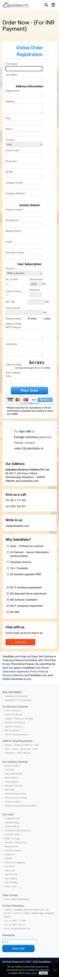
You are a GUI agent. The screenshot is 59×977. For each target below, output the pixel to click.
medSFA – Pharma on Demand (19, 718)
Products (11, 268)
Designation (12, 220)
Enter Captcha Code (13, 374)
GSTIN (9, 172)
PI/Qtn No (35, 290)
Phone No (11, 161)
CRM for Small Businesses (16, 734)
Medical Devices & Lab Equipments (21, 805)
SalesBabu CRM (15, 5)
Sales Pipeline (11, 878)
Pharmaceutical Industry (16, 797)
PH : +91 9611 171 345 (15, 920)
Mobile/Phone (13, 231)
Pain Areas (9, 866)
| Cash (34, 748)
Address (10, 101)
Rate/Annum (36, 279)
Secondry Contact (15, 252)
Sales (36, 744)
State (9, 129)
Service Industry (12, 765)
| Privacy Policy (19, 842)
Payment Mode (13, 318)
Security (8, 842)
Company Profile (12, 818)
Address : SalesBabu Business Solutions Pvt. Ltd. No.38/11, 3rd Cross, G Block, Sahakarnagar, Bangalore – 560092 (30, 913)
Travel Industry (11, 781)
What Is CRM (10, 886)
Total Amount (13, 308)
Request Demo (11, 846)
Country (10, 139)
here (40, 368)
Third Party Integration (15, 862)
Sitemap (8, 858)
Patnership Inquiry (13, 850)
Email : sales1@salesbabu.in (17, 899)
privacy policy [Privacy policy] (31, 973)
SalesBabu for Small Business (18, 700)
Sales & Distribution (14, 773)
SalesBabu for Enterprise (16, 696)
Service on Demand (14, 714)
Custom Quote (13, 291)
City (8, 118)
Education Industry (13, 785)
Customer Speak (12, 834)
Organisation (13, 90)
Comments (11, 344)
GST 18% (10, 302)
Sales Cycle (10, 870)
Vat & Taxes (25, 748)
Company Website (15, 193)
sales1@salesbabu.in (29, 448)
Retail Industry (11, 777)
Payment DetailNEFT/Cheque (13, 325)
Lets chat (20, 642)
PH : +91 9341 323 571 (15, 924)
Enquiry (8, 744)
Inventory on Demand (15, 722)
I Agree (43, 973)
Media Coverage (12, 838)
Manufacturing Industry (15, 793)
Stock (7, 748)
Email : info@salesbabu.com (17, 928)
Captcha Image (13, 364)
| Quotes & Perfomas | (23, 744)
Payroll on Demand (13, 726)
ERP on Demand (12, 730)
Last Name (11, 74)
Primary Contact (14, 209)
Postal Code (12, 150)
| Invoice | (15, 748)
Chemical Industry (13, 801)
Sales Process (11, 874)
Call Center (10, 769)
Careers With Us (12, 826)
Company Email (14, 182)
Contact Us (10, 854)
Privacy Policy (38, 671)
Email (9, 241)
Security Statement (12, 675)
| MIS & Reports (22, 752)
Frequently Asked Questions (17, 830)
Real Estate (10, 789)
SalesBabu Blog (12, 822)
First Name (12, 64)
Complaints (10, 752)
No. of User (12, 279)
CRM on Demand (12, 710)
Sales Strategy (11, 882)
